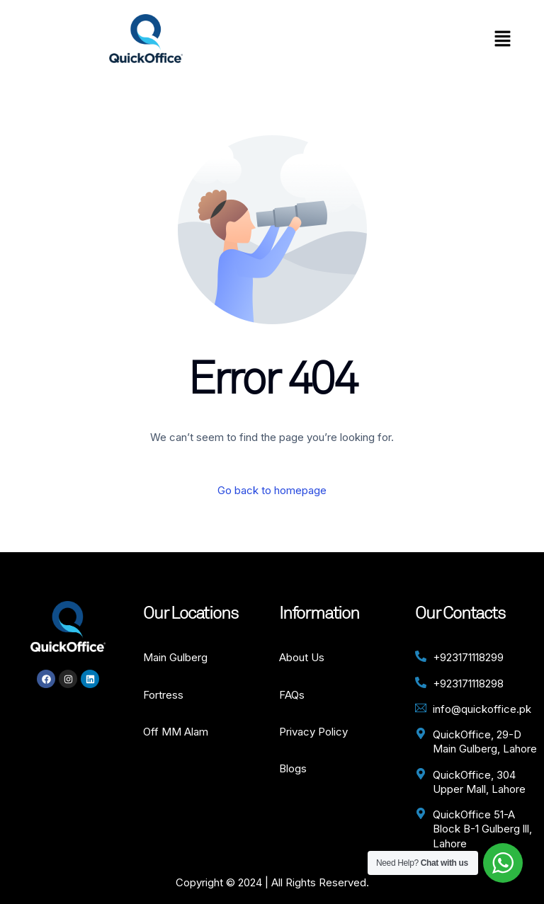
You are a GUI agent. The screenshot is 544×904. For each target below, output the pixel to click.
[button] (502, 39)
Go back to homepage (272, 490)
